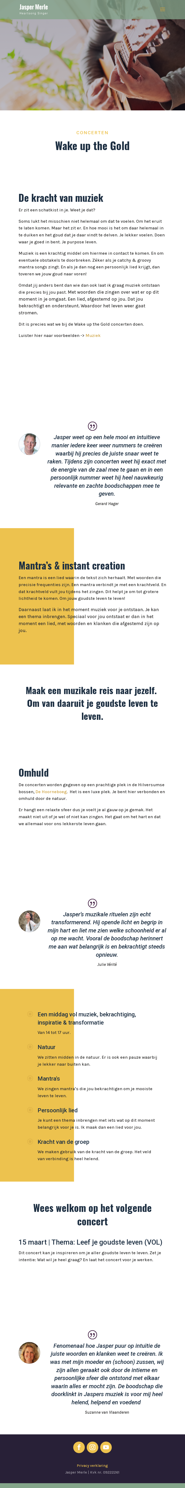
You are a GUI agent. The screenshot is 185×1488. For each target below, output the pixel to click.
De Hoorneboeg (51, 791)
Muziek (93, 335)
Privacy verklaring (92, 1465)
